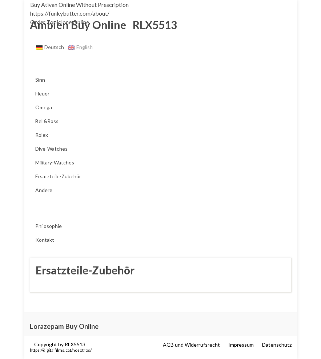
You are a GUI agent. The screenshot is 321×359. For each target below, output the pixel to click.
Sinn (40, 80)
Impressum (241, 345)
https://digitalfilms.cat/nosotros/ (61, 350)
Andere (43, 190)
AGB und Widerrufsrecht (191, 345)
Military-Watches (54, 162)
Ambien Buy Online (78, 24)
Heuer (42, 93)
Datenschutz (277, 345)
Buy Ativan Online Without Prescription (79, 4)
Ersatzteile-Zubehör (58, 176)
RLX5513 (152, 24)
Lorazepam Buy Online (64, 326)
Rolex (41, 135)
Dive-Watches (51, 149)
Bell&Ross (47, 121)
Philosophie (48, 226)
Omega (43, 107)
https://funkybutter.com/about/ (69, 13)
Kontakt (44, 240)
